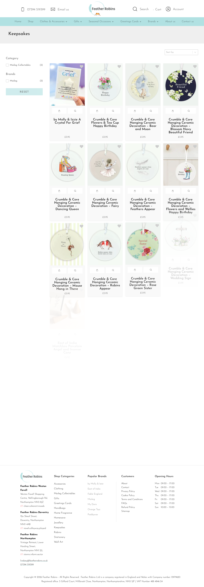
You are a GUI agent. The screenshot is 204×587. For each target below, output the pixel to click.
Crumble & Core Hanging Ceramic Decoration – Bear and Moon (142, 124)
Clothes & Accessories (52, 22)
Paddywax (93, 514)
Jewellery (58, 522)
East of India (94, 489)
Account (178, 9)
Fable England (95, 494)
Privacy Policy (128, 491)
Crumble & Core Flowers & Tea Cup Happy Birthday (105, 123)
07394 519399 (27, 564)
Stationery (59, 537)
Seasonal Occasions (100, 22)
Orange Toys (94, 509)
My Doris (92, 504)
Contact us (188, 22)
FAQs (124, 503)
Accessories (60, 484)
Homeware (59, 517)
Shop (30, 22)
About (124, 483)
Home (18, 22)
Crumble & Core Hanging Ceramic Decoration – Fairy (105, 198)
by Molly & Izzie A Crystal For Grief (67, 121)
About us (170, 22)
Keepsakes (59, 527)
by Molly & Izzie (95, 484)
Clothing (58, 488)
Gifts (76, 22)
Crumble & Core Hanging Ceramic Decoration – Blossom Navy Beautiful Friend (181, 126)
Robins (57, 532)
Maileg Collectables (64, 493)
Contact (125, 487)
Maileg (91, 499)
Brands (152, 22)
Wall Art (58, 542)
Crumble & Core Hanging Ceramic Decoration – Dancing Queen (67, 204)
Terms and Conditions (132, 499)
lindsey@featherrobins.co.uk (34, 561)
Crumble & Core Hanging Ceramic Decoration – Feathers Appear (143, 191)
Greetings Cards (129, 22)
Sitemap (125, 511)
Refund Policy (128, 507)
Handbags (59, 508)
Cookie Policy (127, 495)
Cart (158, 9)
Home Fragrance (63, 513)
